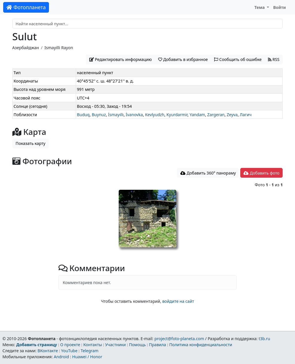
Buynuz (99, 114)
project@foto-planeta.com (179, 338)
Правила (157, 344)
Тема (260, 7)
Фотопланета (26, 7)
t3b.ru (264, 338)
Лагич (245, 114)
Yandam (197, 114)
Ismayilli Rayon (58, 47)
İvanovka (134, 114)
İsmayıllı (116, 114)
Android (61, 356)
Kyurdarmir (177, 114)
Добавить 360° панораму (208, 173)
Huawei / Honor (87, 356)
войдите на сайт (178, 301)
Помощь (137, 344)
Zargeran (215, 114)
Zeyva (232, 114)
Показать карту (30, 143)
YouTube (69, 350)
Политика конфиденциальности (200, 344)
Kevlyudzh (154, 114)
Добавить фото (261, 173)
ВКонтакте (47, 350)
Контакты (92, 344)
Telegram (90, 350)
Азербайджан (25, 47)
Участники (115, 344)
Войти (279, 7)
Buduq (83, 114)
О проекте (70, 344)
